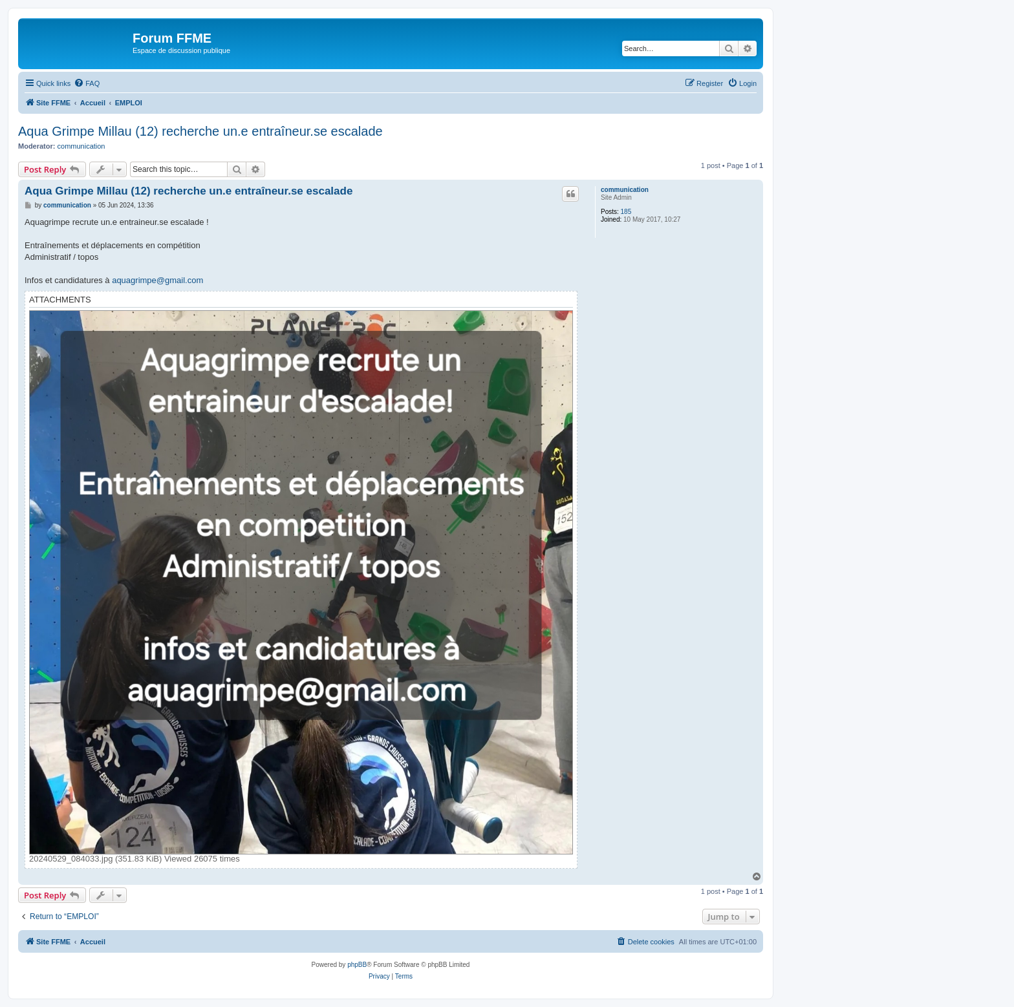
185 (626, 211)
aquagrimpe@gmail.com (157, 280)
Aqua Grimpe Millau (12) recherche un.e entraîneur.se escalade (200, 131)
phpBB (357, 964)
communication (81, 146)
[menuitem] (87, 83)
